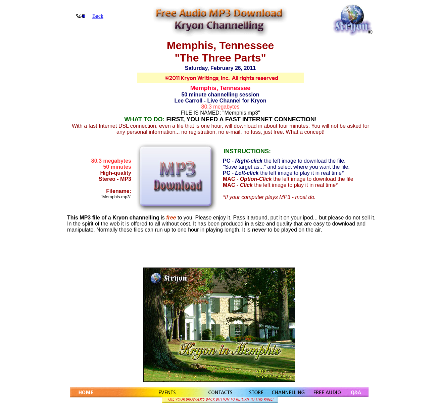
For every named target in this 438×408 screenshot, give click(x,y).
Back (97, 16)
